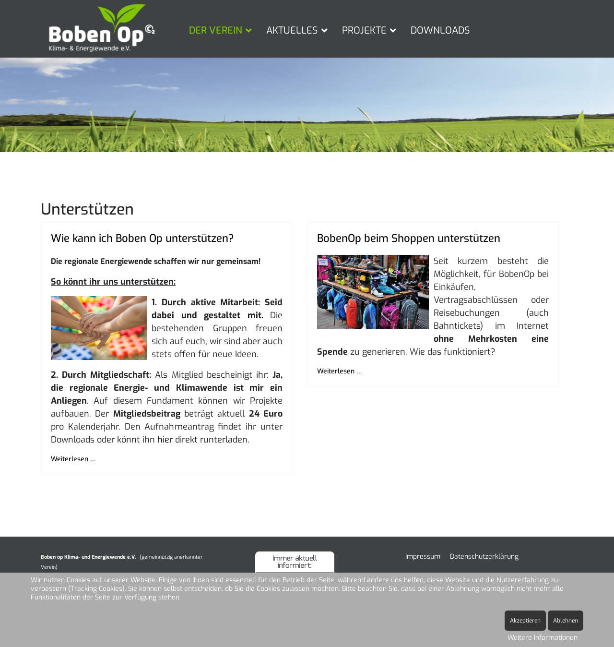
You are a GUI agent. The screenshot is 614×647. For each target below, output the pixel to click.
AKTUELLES (292, 30)
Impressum (422, 556)
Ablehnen (565, 620)
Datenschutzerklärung (484, 556)
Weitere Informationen (543, 637)
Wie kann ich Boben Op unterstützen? (142, 238)
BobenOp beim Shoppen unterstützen (408, 238)
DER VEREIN (215, 30)
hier (165, 439)
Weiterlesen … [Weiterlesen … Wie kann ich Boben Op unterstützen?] (73, 459)
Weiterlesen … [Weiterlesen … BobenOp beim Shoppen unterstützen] (339, 371)
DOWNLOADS (440, 30)
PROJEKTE (364, 30)
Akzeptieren (525, 620)
